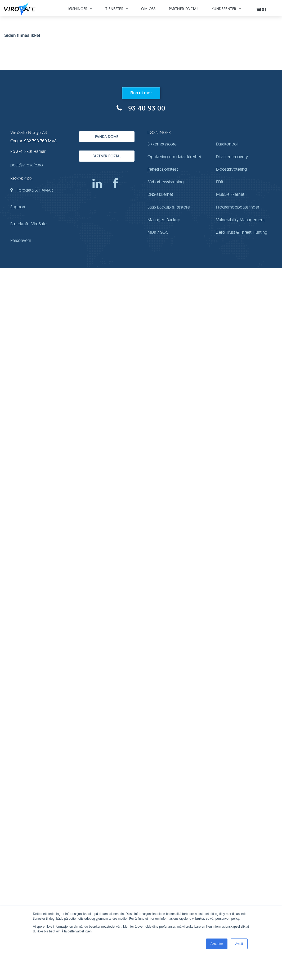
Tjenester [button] (116, 8)
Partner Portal (184, 8)
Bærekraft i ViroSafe (28, 223)
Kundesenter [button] (226, 8)
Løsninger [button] (80, 8)
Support (17, 206)
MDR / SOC (158, 232)
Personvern (20, 240)
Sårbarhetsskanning (165, 181)
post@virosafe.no (26, 164)
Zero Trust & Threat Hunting (241, 232)
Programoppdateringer (237, 207)
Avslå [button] (239, 944)
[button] (261, 8)
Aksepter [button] (217, 944)
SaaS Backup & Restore (168, 207)
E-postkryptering (231, 169)
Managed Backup (163, 219)
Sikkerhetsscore (162, 144)
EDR (219, 181)
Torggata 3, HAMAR (31, 192)
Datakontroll (227, 144)
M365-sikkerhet (230, 194)
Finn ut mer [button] (141, 92)
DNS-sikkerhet (160, 194)
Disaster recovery (232, 156)
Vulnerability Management (240, 219)
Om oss (148, 8)
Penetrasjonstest (162, 169)
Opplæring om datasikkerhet (174, 156)
